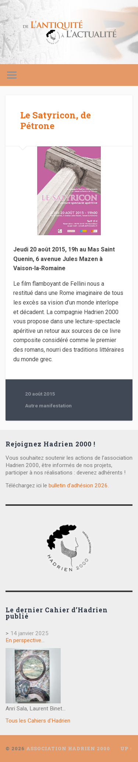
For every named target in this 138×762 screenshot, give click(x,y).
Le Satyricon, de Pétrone (55, 120)
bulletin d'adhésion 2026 (78, 485)
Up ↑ (126, 748)
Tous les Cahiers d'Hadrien (38, 720)
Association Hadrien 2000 (68, 748)
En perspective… (25, 640)
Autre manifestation (48, 405)
